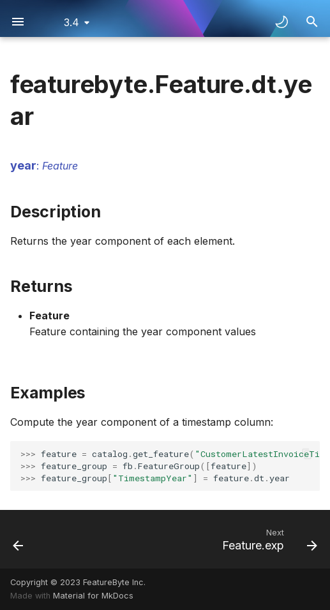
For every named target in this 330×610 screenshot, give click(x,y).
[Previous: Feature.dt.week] (19, 539)
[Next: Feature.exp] (267, 539)
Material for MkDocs (93, 595)
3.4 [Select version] (71, 22)
